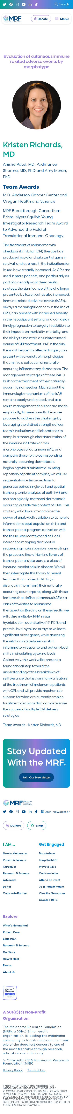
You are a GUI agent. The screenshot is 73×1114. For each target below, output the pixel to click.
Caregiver (9, 866)
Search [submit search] (62, 4)
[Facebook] (11, 4)
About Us (9, 972)
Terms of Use (36, 1070)
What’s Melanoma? (15, 925)
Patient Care (11, 932)
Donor (7, 886)
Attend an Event (49, 880)
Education (10, 939)
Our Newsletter (48, 873)
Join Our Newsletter (36, 777)
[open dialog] (62, 19)
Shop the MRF (48, 860)
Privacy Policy (13, 1070)
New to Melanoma (15, 853)
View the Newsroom (52, 893)
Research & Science (16, 873)
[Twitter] (4, 4)
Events (7, 965)
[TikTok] (36, 4)
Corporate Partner (15, 893)
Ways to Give (47, 866)
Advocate (9, 880)
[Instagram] (17, 4)
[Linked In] (30, 4)
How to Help (11, 958)
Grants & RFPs (48, 900)
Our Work (9, 952)
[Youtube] (24, 4)
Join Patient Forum (51, 886)
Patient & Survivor (14, 860)
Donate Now (47, 853)
